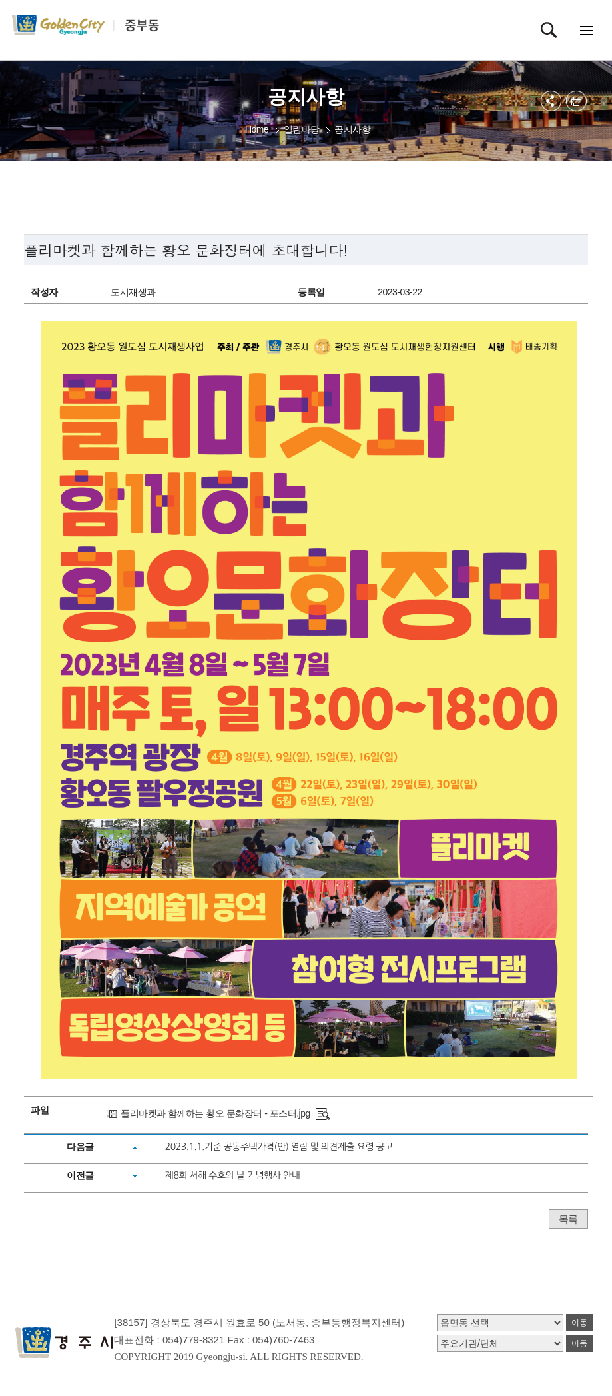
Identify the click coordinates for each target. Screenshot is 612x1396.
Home (256, 129)
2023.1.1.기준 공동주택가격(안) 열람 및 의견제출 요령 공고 (279, 1146)
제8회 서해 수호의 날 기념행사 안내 (232, 1175)
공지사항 (352, 129)
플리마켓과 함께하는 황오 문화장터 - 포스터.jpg (215, 1113)
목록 (568, 1219)
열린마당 (302, 129)
